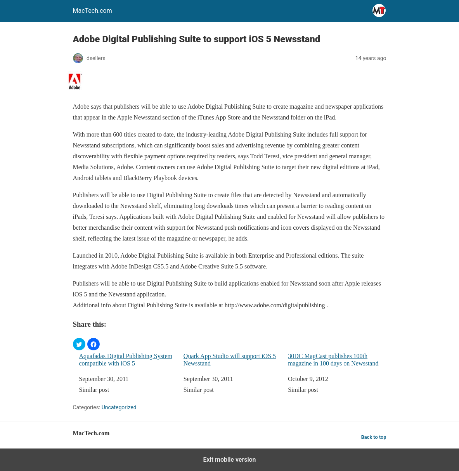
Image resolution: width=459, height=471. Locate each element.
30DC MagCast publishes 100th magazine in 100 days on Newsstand (333, 360)
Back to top (373, 437)
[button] (79, 344)
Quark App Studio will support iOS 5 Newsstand (230, 360)
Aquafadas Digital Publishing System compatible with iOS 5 (125, 360)
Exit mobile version (229, 459)
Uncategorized (119, 407)
